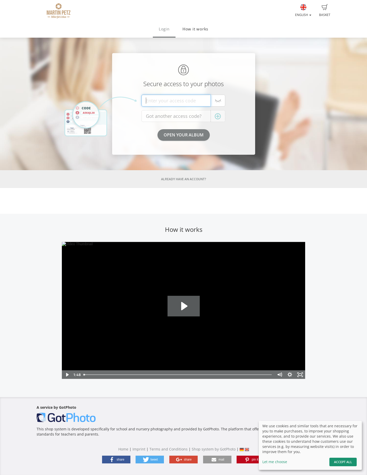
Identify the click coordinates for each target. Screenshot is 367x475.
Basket (324, 10)
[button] (116, 459)
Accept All (343, 462)
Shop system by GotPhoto (214, 449)
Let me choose (274, 461)
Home (123, 449)
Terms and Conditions (168, 449)
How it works (195, 29)
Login (164, 29)
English (303, 10)
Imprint (138, 449)
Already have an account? (183, 179)
